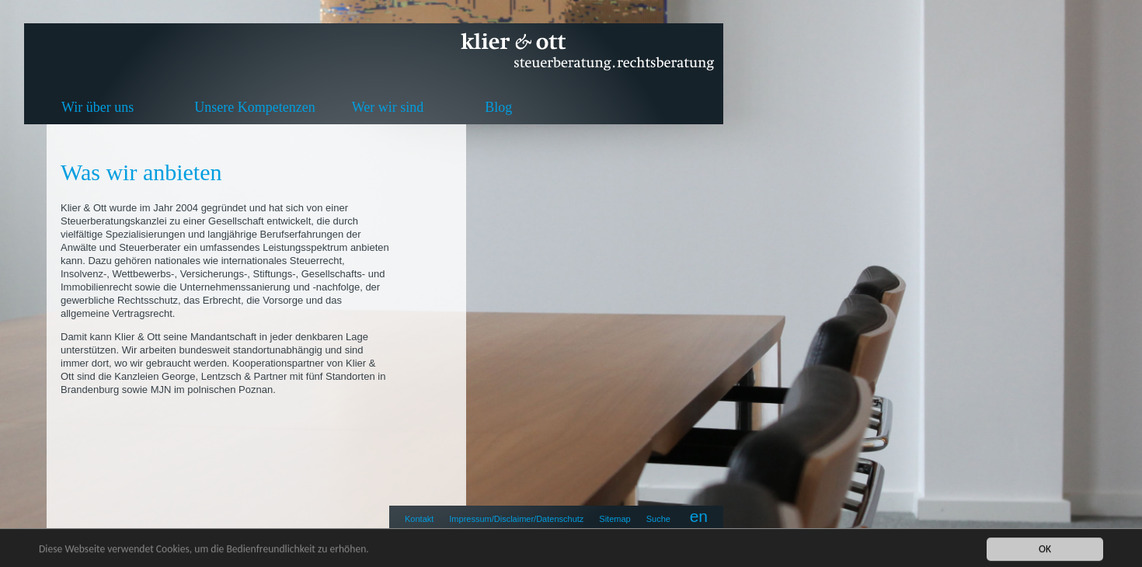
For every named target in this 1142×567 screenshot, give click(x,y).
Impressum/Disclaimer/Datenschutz (516, 519)
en (699, 516)
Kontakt (419, 519)
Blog (498, 107)
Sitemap (614, 519)
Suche (658, 519)
